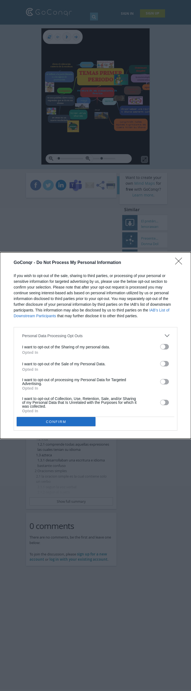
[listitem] (95, 336)
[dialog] (95, 345)
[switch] (164, 346)
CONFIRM (56, 422)
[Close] (180, 263)
